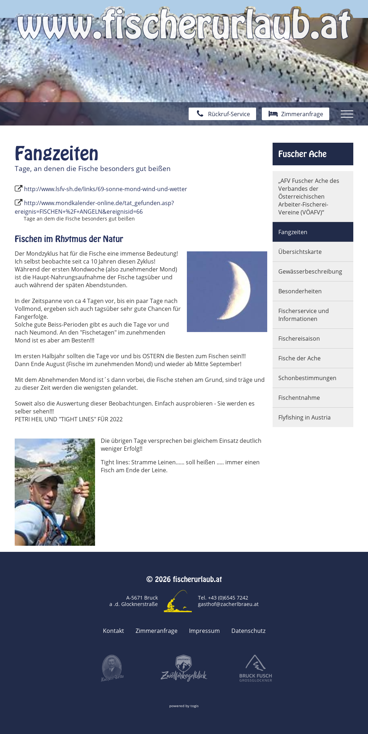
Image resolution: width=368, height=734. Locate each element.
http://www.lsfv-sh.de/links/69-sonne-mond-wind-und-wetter (105, 189)
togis (194, 706)
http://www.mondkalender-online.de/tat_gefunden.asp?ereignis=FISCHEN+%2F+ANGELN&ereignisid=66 (94, 207)
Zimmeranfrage (157, 631)
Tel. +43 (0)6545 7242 (223, 597)
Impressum (204, 631)
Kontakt (113, 631)
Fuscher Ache (302, 154)
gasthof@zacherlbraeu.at (228, 604)
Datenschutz (248, 631)
